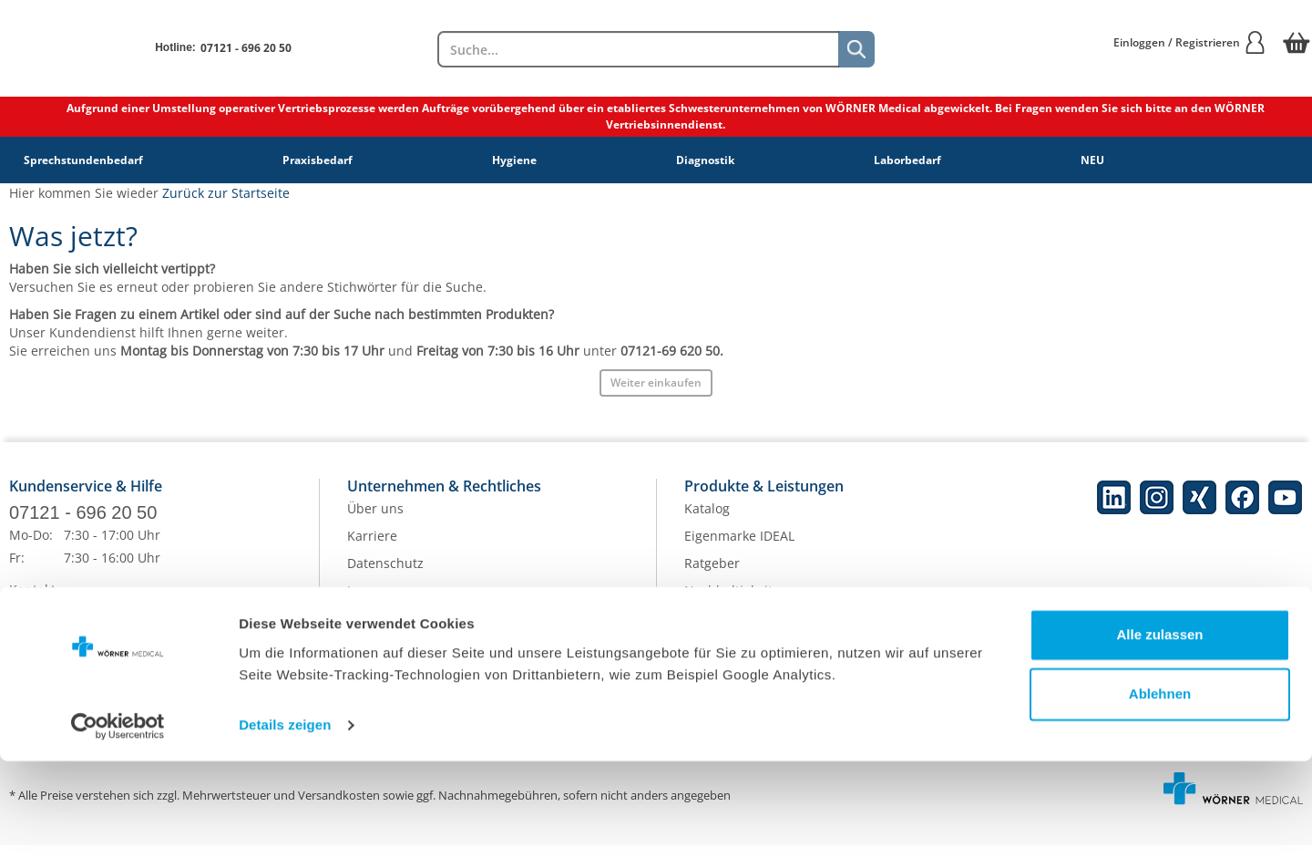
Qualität (708, 630)
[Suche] (856, 49)
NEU (1092, 160)
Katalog (707, 521)
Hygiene (514, 160)
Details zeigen (285, 822)
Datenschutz (385, 575)
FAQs (24, 629)
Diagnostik (705, 160)
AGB (360, 630)
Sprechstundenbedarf (83, 160)
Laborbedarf (907, 160)
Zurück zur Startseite (226, 193)
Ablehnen (1160, 791)
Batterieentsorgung (743, 658)
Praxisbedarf (317, 160)
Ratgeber (712, 575)
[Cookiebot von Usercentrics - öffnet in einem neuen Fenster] (118, 822)
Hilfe (23, 657)
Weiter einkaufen (656, 382)
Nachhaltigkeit (728, 603)
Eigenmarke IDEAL (739, 548)
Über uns (375, 521)
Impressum (381, 603)
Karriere (372, 548)
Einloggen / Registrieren (1189, 42)
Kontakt (32, 602)
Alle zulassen (1159, 731)
